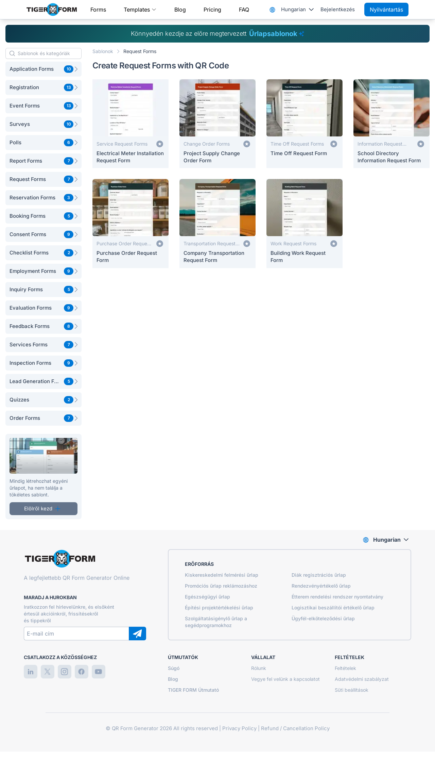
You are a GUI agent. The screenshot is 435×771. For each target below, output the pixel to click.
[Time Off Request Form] (304, 123)
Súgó (173, 668)
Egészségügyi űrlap (207, 597)
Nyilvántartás (386, 9)
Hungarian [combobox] (293, 9)
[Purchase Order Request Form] (130, 223)
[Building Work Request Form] (304, 223)
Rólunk (258, 668)
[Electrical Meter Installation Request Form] (130, 123)
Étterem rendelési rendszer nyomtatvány (337, 597)
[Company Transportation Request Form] (217, 223)
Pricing (212, 9)
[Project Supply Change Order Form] (217, 123)
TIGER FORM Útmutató (193, 690)
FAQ (244, 9)
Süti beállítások (351, 690)
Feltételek (345, 668)
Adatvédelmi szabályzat (362, 679)
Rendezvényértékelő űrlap (321, 586)
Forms (98, 9)
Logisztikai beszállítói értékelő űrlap (333, 607)
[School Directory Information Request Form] (391, 123)
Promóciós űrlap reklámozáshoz (221, 586)
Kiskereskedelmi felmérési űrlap (221, 575)
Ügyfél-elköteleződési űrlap (323, 618)
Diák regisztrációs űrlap (319, 575)
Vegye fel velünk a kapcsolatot (285, 679)
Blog (180, 9)
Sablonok (102, 51)
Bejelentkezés (337, 9)
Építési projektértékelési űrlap (219, 607)
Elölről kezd (42, 508)
